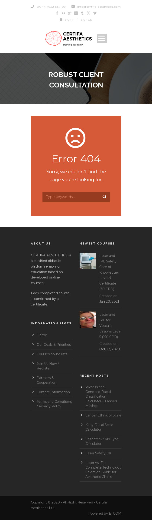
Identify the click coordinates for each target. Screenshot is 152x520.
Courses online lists (52, 354)
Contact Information (53, 392)
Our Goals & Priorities (54, 344)
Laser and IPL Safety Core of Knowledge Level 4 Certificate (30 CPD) (108, 272)
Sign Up (86, 19)
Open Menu (102, 38)
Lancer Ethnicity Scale (103, 415)
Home (42, 335)
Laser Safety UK (98, 453)
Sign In (69, 19)
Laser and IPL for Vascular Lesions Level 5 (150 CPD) (110, 325)
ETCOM (115, 513)
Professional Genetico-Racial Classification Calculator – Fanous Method (101, 396)
